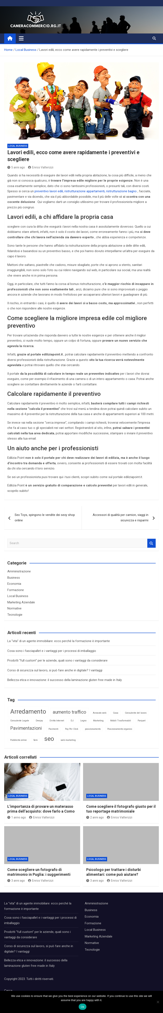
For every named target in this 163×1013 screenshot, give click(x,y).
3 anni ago (16, 880)
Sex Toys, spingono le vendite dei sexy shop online (45, 517)
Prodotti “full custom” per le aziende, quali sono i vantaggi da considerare (57, 660)
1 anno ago (16, 817)
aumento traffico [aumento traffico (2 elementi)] (69, 712)
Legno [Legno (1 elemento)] (83, 720)
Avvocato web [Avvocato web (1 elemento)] (99, 713)
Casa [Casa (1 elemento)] (115, 713)
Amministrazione (19, 571)
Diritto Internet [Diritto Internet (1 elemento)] (57, 720)
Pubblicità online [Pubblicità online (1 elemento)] (18, 740)
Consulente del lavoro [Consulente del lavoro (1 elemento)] (135, 713)
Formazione (15, 590)
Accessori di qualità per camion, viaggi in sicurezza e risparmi (120, 517)
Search (151, 543)
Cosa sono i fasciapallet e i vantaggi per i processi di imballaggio (51, 651)
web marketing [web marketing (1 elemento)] (68, 740)
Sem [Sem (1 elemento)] (35, 740)
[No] (158, 1002)
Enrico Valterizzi (40, 167)
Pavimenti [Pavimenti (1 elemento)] (53, 729)
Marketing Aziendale (21, 602)
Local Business (17, 146)
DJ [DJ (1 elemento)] (72, 720)
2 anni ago (95, 817)
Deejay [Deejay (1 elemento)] (39, 720)
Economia (14, 584)
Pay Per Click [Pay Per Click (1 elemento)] (71, 729)
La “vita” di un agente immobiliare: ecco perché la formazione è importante (58, 641)
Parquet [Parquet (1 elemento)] (141, 720)
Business (13, 578)
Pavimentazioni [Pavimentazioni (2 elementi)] (26, 728)
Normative (14, 608)
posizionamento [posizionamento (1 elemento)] (93, 729)
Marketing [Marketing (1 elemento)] (98, 720)
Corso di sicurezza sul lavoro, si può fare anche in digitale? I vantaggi (54, 670)
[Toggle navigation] (21, 38)
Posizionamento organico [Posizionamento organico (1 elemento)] (119, 729)
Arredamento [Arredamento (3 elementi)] (28, 711)
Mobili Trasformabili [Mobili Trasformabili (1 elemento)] (120, 720)
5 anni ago (16, 167)
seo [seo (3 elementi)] (49, 738)
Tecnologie (14, 615)
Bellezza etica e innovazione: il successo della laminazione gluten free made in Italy (64, 680)
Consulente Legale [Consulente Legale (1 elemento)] (19, 720)
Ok (82, 1006)
